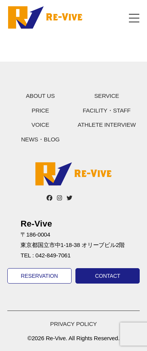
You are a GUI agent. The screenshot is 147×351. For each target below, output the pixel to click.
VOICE (40, 124)
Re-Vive (45, 17)
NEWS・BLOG (40, 139)
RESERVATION (39, 276)
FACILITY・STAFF (106, 110)
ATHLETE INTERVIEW (107, 124)
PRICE (40, 110)
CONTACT (107, 276)
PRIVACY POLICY (73, 324)
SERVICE (106, 95)
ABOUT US (40, 95)
